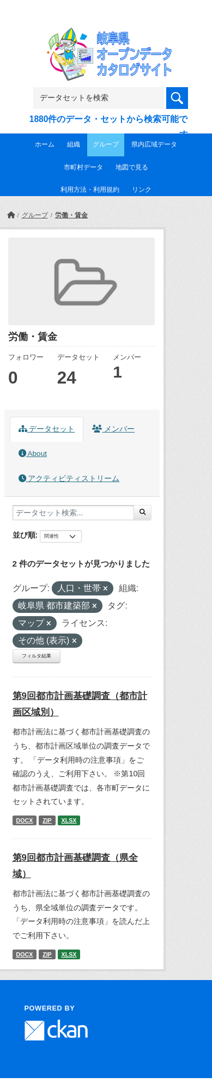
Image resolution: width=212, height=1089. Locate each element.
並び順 (24, 535)
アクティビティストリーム (69, 478)
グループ (106, 144)
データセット (47, 429)
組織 (73, 144)
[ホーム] (11, 215)
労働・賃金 (71, 215)
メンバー (113, 429)
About (33, 453)
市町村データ (83, 167)
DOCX (24, 820)
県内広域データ (154, 144)
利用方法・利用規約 (89, 189)
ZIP (47, 820)
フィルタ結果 (36, 656)
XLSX (69, 820)
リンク (142, 189)
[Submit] (143, 512)
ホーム (44, 144)
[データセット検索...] (73, 512)
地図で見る (132, 167)
